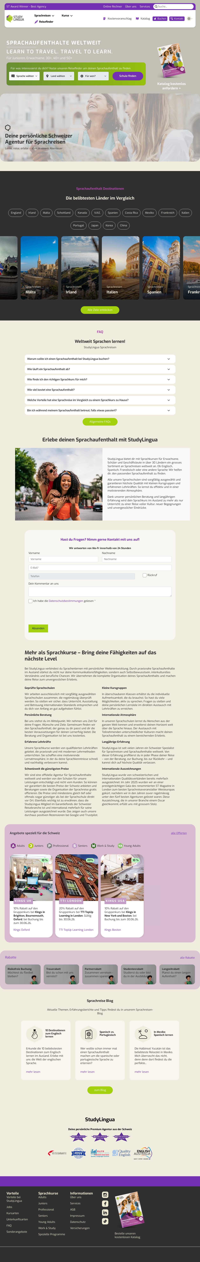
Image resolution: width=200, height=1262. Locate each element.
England (16, 213)
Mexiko (149, 213)
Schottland (63, 213)
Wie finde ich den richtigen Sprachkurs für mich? (57, 379)
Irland (32, 213)
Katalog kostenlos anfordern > (171, 86)
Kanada (82, 213)
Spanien (113, 213)
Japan (94, 225)
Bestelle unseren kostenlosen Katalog (127, 1235)
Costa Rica (131, 213)
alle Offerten (179, 833)
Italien (185, 213)
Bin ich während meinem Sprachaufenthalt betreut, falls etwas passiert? (72, 410)
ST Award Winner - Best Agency (26, 6)
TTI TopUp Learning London (76, 930)
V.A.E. (97, 213)
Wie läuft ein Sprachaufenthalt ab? (48, 369)
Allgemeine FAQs (100, 422)
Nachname (108, 553)
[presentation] (52, 616)
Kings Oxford (22, 930)
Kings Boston (113, 930)
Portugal (78, 225)
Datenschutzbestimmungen (66, 601)
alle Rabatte (187, 958)
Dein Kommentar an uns (43, 584)
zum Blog (100, 1090)
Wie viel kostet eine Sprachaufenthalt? (51, 390)
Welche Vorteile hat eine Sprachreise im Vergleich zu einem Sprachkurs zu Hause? (78, 400)
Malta (46, 213)
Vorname (34, 553)
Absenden (38, 628)
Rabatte (10, 957)
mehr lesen (33, 1072)
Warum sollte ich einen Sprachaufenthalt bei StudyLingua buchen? (68, 359)
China (123, 225)
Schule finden (127, 76)
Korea (109, 225)
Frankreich (167, 213)
